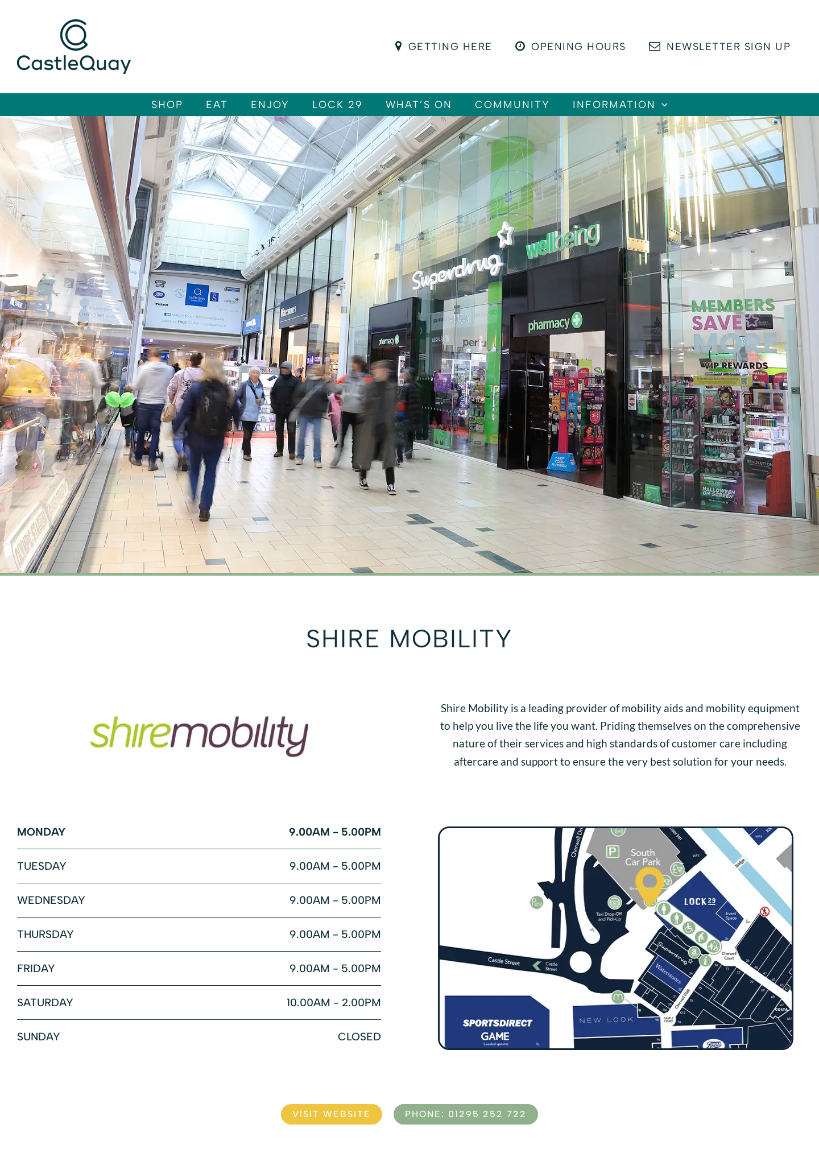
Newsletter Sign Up (721, 46)
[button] (696, 110)
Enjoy (258, 110)
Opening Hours (574, 46)
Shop (133, 110)
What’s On (430, 110)
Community (535, 110)
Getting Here (449, 46)
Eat (194, 110)
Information (654, 110)
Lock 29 (337, 110)
